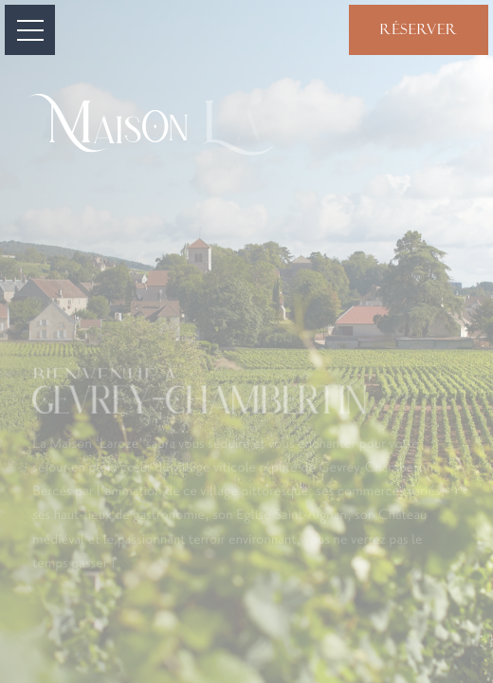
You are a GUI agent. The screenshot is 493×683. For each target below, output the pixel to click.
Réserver (418, 29)
